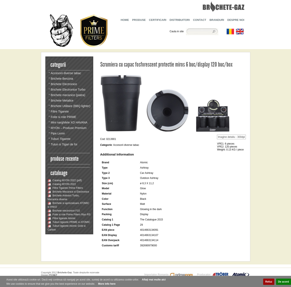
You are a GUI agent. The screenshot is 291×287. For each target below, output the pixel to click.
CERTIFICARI (157, 19)
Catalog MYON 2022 (61, 184)
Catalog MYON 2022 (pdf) (64, 180)
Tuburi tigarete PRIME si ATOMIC (68, 222)
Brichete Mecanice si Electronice (68, 191)
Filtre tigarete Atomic (61, 218)
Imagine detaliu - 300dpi (231, 136)
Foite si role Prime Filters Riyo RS (68, 214)
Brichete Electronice (64, 84)
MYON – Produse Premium (69, 128)
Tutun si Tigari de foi (64, 144)
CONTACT (199, 19)
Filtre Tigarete (60, 111)
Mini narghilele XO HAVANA (69, 122)
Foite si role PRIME (63, 117)
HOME (125, 19)
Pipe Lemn (58, 133)
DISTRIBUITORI (180, 19)
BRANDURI (217, 19)
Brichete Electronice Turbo (68, 89)
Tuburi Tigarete (60, 139)
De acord (283, 281)
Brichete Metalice (62, 100)
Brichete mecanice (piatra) (68, 95)
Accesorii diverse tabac (66, 73)
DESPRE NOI (235, 19)
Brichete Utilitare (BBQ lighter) (70, 106)
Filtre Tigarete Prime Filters (65, 187)
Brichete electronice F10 (63, 210)
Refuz (268, 281)
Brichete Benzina (62, 78)
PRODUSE (139, 19)
